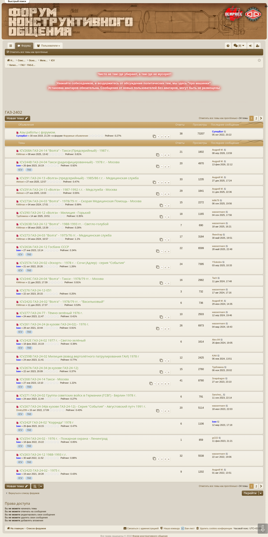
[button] (261, 113)
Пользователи (62, 45)
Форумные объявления (75, 131)
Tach (214, 273)
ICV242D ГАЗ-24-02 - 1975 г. (40, 466)
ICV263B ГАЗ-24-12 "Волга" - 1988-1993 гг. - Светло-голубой (64, 219)
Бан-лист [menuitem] (190, 524)
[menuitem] (165, 46)
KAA (214, 351)
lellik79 (215, 196)
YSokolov (217, 257)
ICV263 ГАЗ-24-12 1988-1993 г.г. (43, 450)
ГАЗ (29, 165)
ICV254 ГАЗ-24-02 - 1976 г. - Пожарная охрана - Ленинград (63, 434)
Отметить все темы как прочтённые (29, 52)
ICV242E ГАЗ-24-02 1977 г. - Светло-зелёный (53, 336)
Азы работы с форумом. (38, 128)
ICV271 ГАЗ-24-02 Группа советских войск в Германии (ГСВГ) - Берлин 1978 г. (78, 391)
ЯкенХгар (217, 230)
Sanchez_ (217, 390)
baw (18, 161)
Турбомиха (22, 211)
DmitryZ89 (21, 405)
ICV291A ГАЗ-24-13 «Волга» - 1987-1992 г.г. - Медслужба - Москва (68, 185)
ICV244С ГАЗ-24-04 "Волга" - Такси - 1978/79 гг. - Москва (62, 274)
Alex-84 (216, 335)
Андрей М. (217, 145)
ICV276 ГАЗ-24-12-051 (36, 286)
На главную (16, 45)
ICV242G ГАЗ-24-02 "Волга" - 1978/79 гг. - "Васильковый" (62, 297)
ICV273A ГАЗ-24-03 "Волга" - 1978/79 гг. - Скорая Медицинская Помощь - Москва (81, 196)
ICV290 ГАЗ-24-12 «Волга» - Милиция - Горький (55, 208)
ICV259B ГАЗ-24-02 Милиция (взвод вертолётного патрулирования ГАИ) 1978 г (79, 352)
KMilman (20, 150)
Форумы (38, 45)
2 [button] (256, 114)
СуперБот (21, 131)
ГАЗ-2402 (13, 108)
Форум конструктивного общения (150, 531)
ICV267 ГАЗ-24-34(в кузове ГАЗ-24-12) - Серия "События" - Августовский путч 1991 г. (83, 402)
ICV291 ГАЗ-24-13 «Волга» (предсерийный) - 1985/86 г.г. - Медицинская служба (79, 173)
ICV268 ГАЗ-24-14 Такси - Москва (44, 375)
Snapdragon (218, 374)
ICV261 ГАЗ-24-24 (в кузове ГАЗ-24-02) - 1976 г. (54, 320)
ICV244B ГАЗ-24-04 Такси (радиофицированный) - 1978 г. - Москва (70, 157)
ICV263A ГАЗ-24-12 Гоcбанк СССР (44, 242)
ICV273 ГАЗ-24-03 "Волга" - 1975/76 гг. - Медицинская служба (66, 231)
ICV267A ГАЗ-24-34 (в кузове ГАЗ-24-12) (49, 363)
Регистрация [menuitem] (228, 46)
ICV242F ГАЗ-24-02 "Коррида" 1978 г (46, 418)
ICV (20, 165)
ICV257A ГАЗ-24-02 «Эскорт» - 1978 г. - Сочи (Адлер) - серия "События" (72, 258)
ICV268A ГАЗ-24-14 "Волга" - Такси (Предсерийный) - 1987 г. (65, 146)
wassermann (218, 207)
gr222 (215, 433)
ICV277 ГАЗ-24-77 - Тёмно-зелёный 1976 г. (51, 308)
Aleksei (20, 177)
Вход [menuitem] (221, 46)
